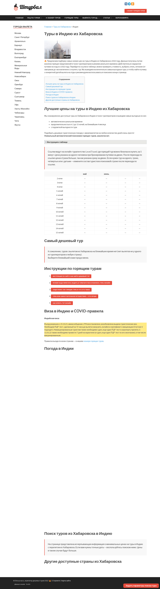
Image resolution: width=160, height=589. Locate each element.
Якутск (17, 125)
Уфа (16, 104)
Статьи (106, 18)
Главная (19, 18)
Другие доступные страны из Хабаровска (63, 100)
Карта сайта (66, 581)
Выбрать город (89, 18)
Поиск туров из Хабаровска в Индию (60, 97)
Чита (17, 121)
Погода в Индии (52, 95)
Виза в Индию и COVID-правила (59, 92)
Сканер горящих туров (135, 11)
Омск (17, 80)
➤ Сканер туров (53, 18)
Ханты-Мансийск (22, 109)
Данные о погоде (20, 584)
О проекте (56, 581)
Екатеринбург (21, 57)
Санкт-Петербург (22, 37)
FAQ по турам (33, 18)
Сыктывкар (19, 96)
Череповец (19, 117)
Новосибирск (20, 76)
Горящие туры (71, 18)
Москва (18, 33)
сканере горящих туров (93, 341)
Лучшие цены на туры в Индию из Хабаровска (64, 84)
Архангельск (20, 41)
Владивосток (20, 49)
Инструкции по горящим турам (58, 89)
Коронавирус (122, 18)
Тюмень (18, 100)
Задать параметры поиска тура (141, 586)
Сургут (17, 92)
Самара (18, 88)
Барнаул (18, 45)
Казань (18, 61)
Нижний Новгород (22, 72)
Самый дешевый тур (54, 86)
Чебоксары (19, 113)
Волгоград (19, 53)
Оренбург (19, 84)
